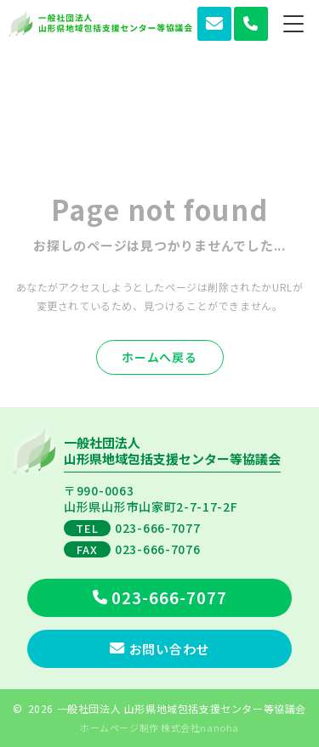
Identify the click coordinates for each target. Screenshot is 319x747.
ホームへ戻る (159, 356)
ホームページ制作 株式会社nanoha (159, 727)
